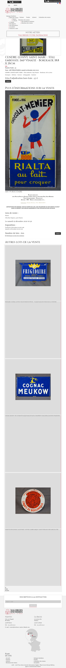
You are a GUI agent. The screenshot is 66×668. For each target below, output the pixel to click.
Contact (14, 2)
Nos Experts (12, 24)
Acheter (34, 17)
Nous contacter (52, 1)
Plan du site (43, 665)
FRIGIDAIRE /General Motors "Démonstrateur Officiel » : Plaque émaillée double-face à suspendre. (31, 301)
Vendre (28, 17)
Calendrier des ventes (45, 17)
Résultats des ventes (27, 23)
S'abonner (33, 605)
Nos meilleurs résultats (28, 21)
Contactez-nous (13, 28)
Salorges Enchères (39, 658)
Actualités (12, 27)
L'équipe (11, 22)
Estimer (22, 17)
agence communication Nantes (33, 666)
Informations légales (34, 665)
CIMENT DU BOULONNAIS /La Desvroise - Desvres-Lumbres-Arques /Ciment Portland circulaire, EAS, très (31, 529)
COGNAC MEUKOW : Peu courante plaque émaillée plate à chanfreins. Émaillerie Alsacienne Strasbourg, (32, 415)
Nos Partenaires (13, 25)
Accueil (8, 658)
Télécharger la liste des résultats (15, 235)
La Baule (14, 20)
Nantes (14, 19)
